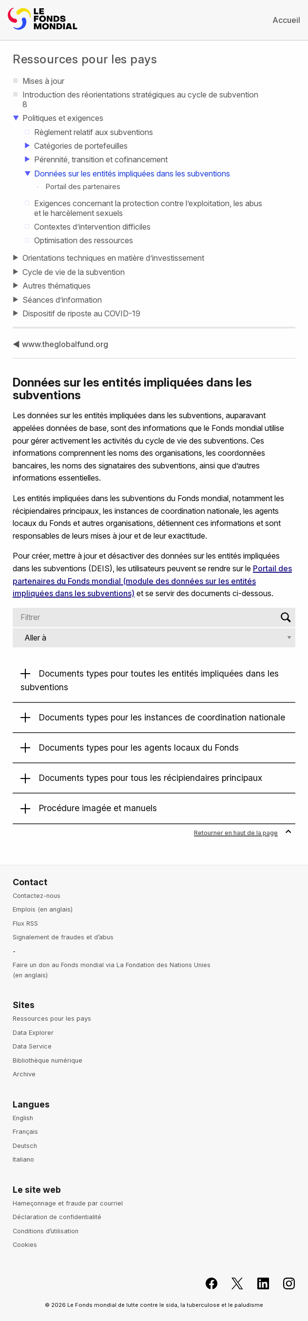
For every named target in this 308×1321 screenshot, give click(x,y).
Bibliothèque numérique (47, 1060)
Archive (24, 1074)
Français (25, 1131)
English (23, 1118)
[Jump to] (154, 637)
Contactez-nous (36, 895)
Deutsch (25, 1145)
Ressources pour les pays (85, 59)
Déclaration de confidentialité (57, 1217)
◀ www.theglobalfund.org (60, 344)
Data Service (32, 1046)
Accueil (286, 20)
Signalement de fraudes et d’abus (63, 937)
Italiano (23, 1159)
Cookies (25, 1244)
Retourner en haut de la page (242, 832)
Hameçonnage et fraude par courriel (68, 1203)
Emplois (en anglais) (43, 909)
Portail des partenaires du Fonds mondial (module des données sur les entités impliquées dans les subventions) (152, 580)
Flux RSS (25, 923)
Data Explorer (33, 1032)
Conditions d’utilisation (45, 1231)
